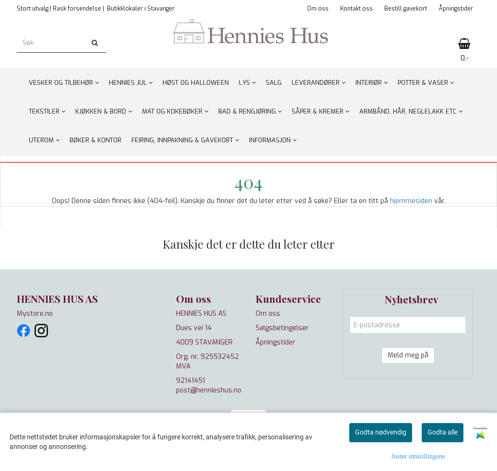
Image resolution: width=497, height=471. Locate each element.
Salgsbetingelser (282, 328)
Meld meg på (408, 355)
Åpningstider (455, 8)
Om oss (318, 8)
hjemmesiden (411, 201)
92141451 (190, 380)
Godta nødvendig (380, 432)
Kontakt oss (356, 8)
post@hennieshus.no (208, 390)
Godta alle (442, 432)
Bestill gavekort (405, 8)
